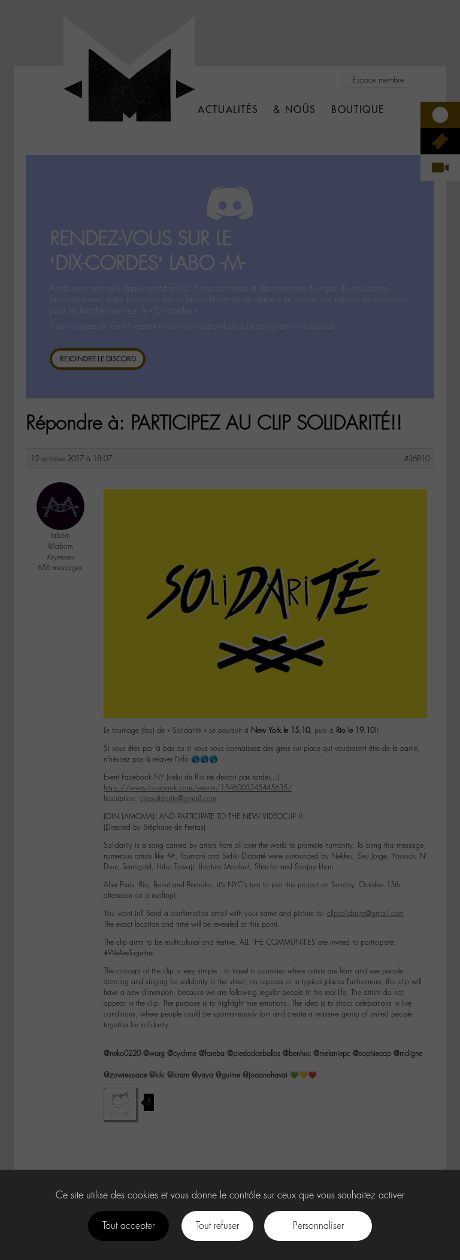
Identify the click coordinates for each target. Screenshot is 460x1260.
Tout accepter (128, 1225)
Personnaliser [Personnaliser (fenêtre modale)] (318, 1225)
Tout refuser (217, 1225)
